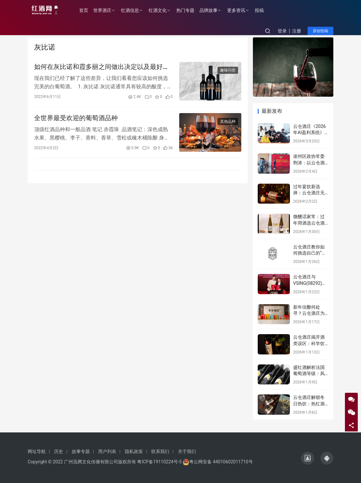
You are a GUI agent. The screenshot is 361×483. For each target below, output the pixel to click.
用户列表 (107, 451)
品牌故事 (212, 10)
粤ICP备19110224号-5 (159, 461)
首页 (86, 10)
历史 (58, 451)
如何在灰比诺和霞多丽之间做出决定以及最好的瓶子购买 (101, 67)
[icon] (307, 458)
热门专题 (189, 10)
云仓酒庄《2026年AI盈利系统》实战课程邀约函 (309, 132)
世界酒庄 (106, 10)
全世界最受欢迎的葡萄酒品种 (76, 119)
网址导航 (37, 451)
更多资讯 (239, 10)
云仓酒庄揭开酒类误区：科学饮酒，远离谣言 (309, 343)
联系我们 (160, 451)
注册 (296, 31)
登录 (282, 31)
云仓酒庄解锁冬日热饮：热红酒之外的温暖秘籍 (309, 403)
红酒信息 (133, 10)
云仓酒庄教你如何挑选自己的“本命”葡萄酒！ (309, 253)
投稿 (262, 10)
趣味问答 (228, 70)
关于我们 (187, 451)
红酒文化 (161, 10)
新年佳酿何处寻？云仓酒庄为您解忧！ (309, 313)
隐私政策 (134, 451)
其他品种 (228, 123)
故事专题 (81, 451)
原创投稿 (320, 31)
